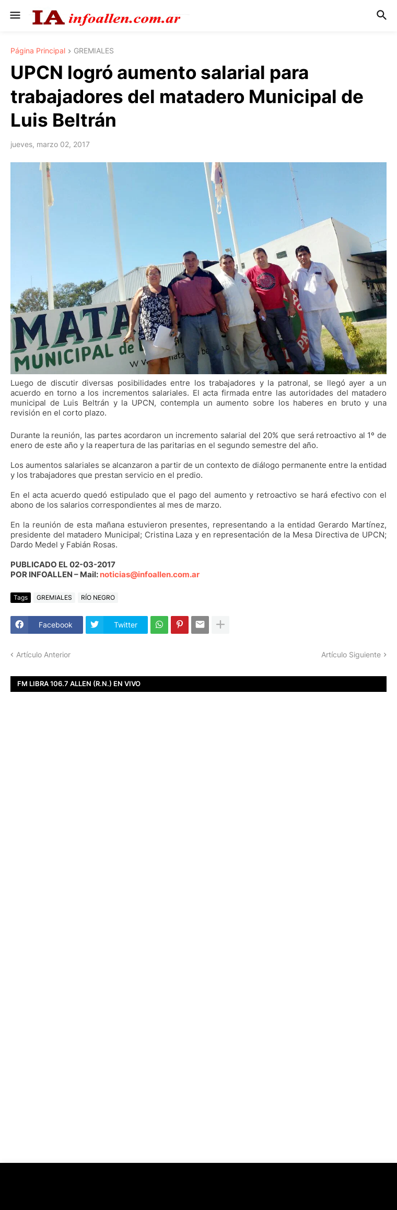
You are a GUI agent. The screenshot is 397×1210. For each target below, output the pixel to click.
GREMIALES (94, 51)
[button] (14, 16)
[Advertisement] (198, 843)
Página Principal (37, 51)
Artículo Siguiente (351, 654)
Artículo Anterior (43, 654)
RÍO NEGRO (98, 597)
